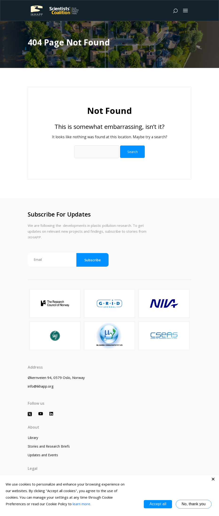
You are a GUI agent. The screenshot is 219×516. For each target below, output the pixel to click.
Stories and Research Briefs (49, 446)
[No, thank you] (213, 479)
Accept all (157, 504)
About (33, 427)
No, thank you (194, 504)
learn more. (82, 503)
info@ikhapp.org (41, 386)
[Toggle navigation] (185, 11)
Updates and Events (43, 455)
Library (33, 437)
